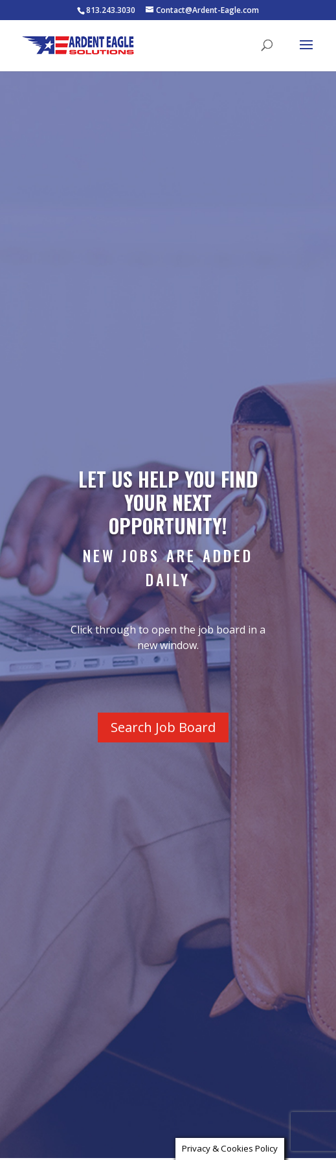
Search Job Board (163, 727)
